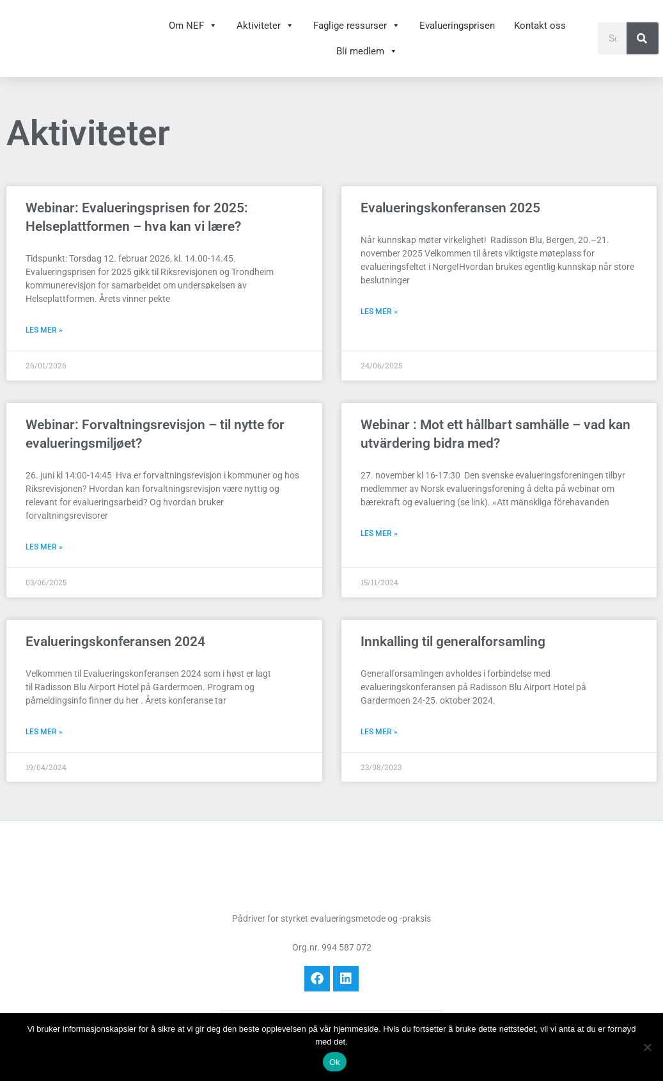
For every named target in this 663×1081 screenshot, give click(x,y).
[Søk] (643, 38)
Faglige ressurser (356, 25)
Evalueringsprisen (457, 25)
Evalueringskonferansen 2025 (450, 208)
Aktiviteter (265, 25)
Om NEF (193, 25)
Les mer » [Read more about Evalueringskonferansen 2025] (379, 311)
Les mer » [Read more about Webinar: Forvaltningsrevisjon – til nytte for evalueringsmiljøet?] (44, 546)
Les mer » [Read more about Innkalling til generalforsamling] (379, 731)
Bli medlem (367, 51)
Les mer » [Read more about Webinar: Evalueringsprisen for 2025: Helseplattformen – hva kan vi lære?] (44, 330)
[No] (647, 1047)
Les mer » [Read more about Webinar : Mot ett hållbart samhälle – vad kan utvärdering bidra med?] (379, 533)
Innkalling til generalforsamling (453, 641)
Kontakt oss (540, 25)
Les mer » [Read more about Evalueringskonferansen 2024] (44, 731)
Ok (334, 1062)
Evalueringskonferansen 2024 (115, 641)
